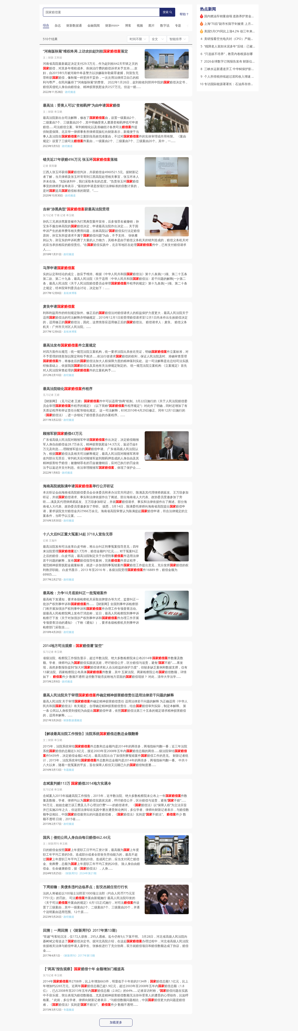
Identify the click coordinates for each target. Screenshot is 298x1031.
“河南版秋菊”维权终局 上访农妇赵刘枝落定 (85, 51)
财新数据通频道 (72, 720)
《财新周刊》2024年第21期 (79, 873)
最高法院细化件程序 (67, 388)
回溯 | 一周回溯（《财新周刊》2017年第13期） (81, 930)
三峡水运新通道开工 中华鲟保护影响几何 (232, 69)
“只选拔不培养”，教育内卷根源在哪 (228, 54)
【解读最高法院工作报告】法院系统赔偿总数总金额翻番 (90, 733)
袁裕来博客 (70, 293)
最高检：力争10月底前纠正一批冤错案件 (75, 593)
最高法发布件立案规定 (69, 345)
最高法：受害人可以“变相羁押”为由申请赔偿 (81, 105)
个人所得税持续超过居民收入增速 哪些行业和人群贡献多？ (245, 76)
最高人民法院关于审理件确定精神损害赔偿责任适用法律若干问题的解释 (108, 695)
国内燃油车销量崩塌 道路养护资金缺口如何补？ (237, 16)
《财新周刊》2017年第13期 (78, 955)
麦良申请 (59, 306)
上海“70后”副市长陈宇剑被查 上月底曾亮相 (233, 24)
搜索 (167, 12)
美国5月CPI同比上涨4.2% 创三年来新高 (231, 31)
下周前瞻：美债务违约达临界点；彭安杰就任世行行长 (85, 887)
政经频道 (70, 92)
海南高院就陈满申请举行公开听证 (78, 486)
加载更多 (116, 1022)
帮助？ (184, 14)
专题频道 (68, 770)
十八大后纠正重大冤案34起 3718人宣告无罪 (78, 534)
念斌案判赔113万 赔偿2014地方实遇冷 (77, 783)
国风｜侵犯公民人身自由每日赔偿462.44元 (77, 837)
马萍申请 (59, 268)
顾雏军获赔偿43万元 (62, 433)
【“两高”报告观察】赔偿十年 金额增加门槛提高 (84, 969)
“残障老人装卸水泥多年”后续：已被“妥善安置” (235, 46)
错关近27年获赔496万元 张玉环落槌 (80, 159)
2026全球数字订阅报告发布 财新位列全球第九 (236, 61)
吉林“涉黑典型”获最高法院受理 (76, 209)
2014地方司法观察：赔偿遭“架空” (73, 645)
